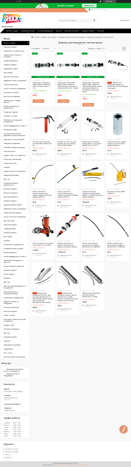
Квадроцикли (8, 349)
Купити (39, 101)
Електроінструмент (10, 47)
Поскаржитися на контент (63, 465)
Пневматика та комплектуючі (14, 51)
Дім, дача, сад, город (11, 77)
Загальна (7, 167)
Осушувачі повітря (10, 337)
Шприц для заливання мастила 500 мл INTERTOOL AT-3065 (91, 295)
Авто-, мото (8, 353)
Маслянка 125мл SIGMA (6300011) (116, 192)
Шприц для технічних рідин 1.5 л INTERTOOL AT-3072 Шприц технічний (117, 85)
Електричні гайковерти (12, 329)
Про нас (59, 31)
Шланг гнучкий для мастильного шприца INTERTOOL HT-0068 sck (91, 245)
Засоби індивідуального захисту (15, 126)
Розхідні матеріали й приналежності (11, 184)
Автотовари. (8, 73)
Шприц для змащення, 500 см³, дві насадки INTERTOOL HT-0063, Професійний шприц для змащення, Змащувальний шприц (43, 297)
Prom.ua (75, 463)
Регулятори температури (12, 159)
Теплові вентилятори (11, 307)
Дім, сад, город (9, 221)
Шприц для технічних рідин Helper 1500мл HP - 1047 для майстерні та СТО (42, 85)
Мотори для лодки (10, 130)
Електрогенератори (11, 85)
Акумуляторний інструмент (13, 205)
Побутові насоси (9, 151)
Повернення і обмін (11, 452)
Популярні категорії (28, 31)
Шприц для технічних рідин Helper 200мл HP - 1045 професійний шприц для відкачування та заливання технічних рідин (92, 87)
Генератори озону (10, 163)
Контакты (100, 31)
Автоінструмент (9, 274)
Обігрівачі (7, 278)
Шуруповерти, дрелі (11, 69)
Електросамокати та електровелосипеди (11, 293)
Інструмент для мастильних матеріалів (71, 37)
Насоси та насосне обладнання (15, 88)
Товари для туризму (11, 112)
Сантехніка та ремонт (11, 92)
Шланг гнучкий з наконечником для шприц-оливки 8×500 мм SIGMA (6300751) (42, 194)
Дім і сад (6, 282)
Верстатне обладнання (12, 96)
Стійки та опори (9, 315)
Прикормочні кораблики (12, 345)
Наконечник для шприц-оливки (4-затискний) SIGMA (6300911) (117, 143)
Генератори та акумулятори (13, 244)
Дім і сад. (7, 179)
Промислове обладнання (12, 213)
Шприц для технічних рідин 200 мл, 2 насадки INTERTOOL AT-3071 (91, 143)
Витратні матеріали (10, 193)
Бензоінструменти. (10, 252)
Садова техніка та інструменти (14, 155)
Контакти (8, 457)
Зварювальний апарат (11, 175)
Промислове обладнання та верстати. (13, 261)
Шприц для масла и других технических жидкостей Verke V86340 (67, 245)
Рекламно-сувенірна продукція (14, 147)
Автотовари (8, 237)
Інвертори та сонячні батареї (14, 139)
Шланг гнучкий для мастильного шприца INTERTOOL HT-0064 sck (116, 245)
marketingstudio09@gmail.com (13, 404)
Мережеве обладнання (12, 143)
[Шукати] (94, 20)
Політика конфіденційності (80, 465)
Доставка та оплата (72, 31)
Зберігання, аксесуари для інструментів (13, 121)
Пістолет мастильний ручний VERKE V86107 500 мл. (42, 143)
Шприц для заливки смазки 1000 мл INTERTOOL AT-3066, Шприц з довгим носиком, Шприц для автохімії (68, 296)
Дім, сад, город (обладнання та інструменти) (14, 287)
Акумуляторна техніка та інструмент (12, 56)
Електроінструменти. (11, 197)
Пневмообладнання (11, 61)
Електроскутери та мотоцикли (14, 357)
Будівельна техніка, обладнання (15, 81)
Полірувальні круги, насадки (13, 248)
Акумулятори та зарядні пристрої (12, 101)
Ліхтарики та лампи (10, 116)
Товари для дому (10, 229)
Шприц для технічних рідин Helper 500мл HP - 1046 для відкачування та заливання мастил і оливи (68, 85)
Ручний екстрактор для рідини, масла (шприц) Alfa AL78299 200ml (67, 143)
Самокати (7, 341)
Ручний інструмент (10, 65)
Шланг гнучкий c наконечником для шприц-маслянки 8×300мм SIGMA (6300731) (68, 194)
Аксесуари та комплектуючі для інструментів (15, 320)
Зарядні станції (9, 325)
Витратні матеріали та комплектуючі (11, 107)
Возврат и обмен (88, 31)
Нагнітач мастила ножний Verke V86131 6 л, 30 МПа (43, 244)
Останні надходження (45, 31)
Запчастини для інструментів (14, 266)
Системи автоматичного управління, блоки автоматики (14, 135)
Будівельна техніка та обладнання (11, 302)
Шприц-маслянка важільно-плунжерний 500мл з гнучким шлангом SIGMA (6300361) (92, 194)
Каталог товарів (12, 31)
